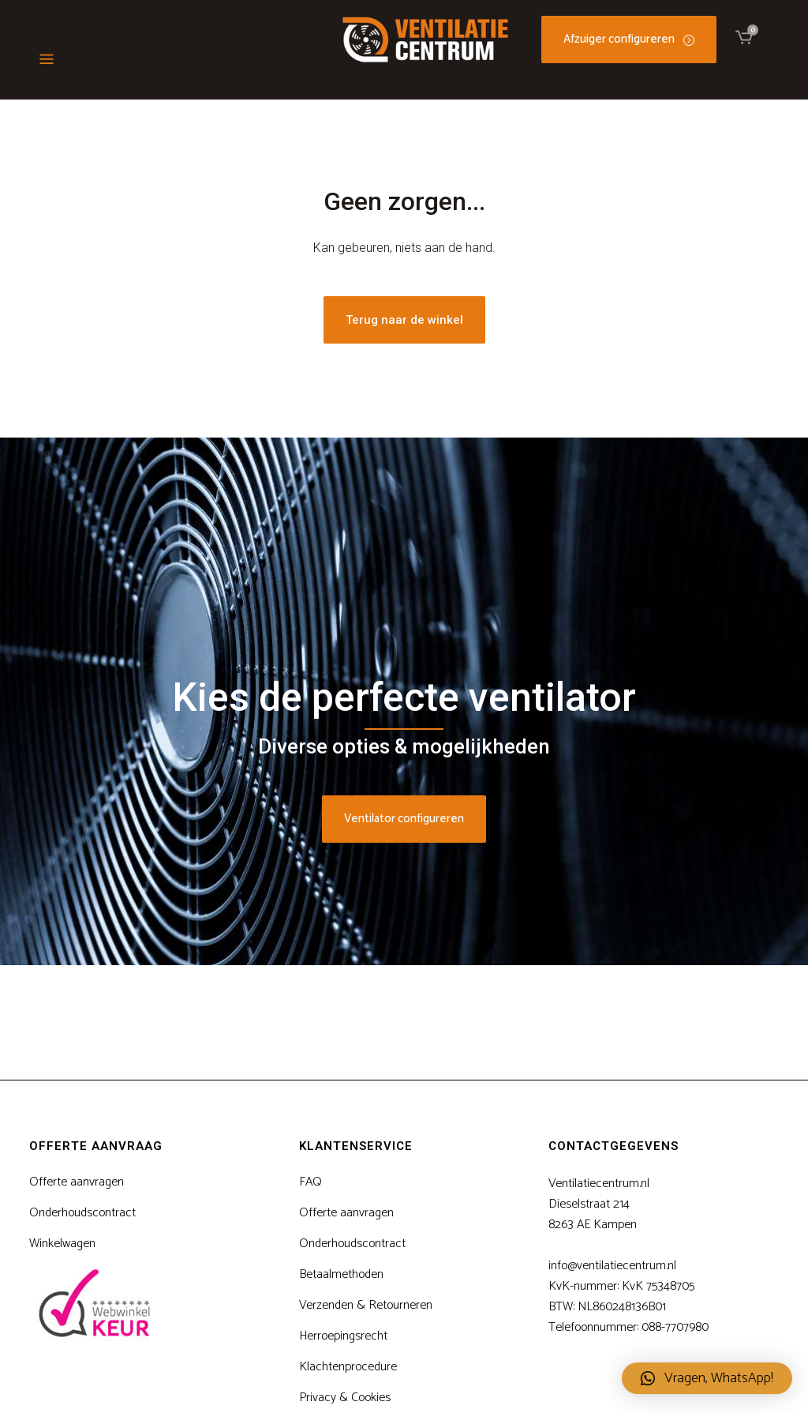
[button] (707, 1378)
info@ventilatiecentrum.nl (612, 1265)
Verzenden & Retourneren (365, 1305)
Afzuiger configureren (628, 39)
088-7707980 (675, 1327)
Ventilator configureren (404, 819)
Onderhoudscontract (82, 1213)
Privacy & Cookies (345, 1398)
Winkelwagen (62, 1244)
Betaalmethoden (341, 1274)
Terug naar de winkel (404, 320)
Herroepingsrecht (343, 1336)
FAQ (310, 1182)
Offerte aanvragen (76, 1182)
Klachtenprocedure (348, 1367)
